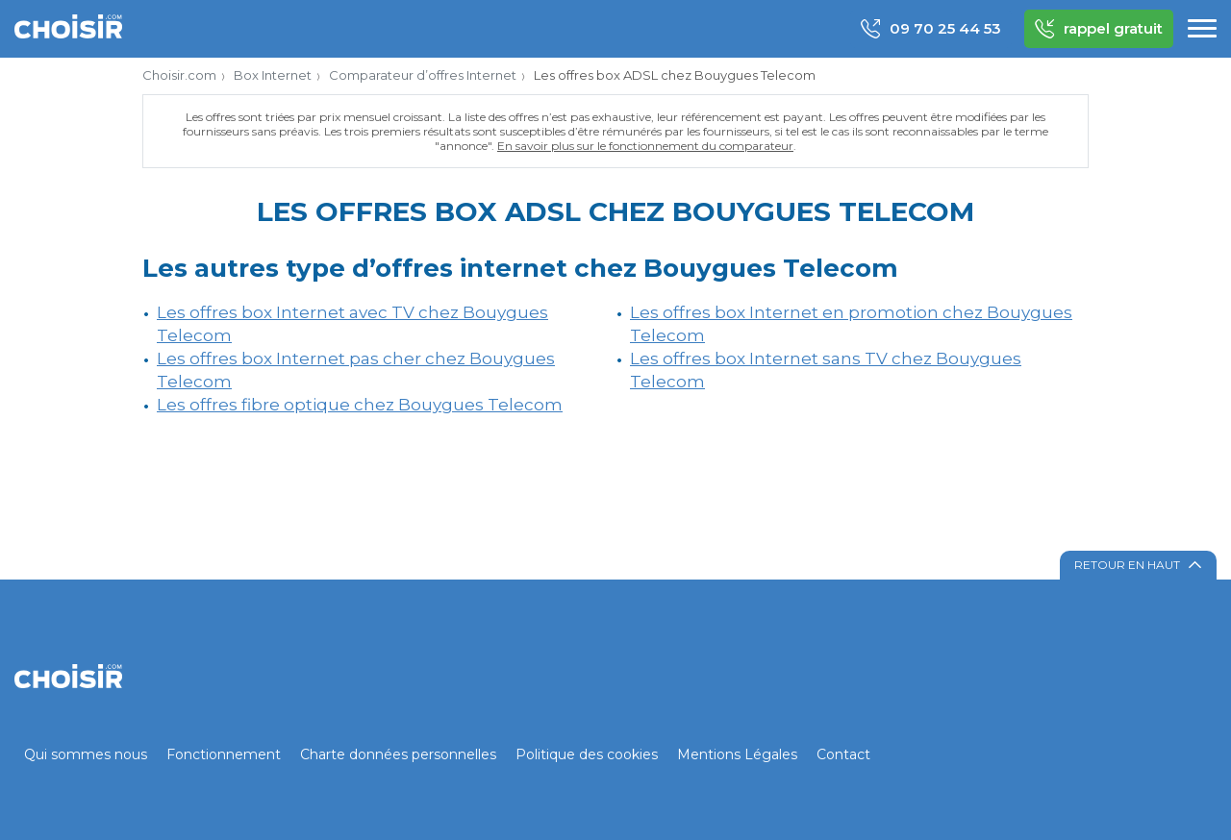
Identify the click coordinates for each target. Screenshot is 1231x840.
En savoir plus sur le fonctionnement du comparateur (645, 145)
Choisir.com (179, 75)
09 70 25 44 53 (931, 28)
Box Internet (273, 75)
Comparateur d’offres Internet (422, 75)
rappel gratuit (1099, 28)
